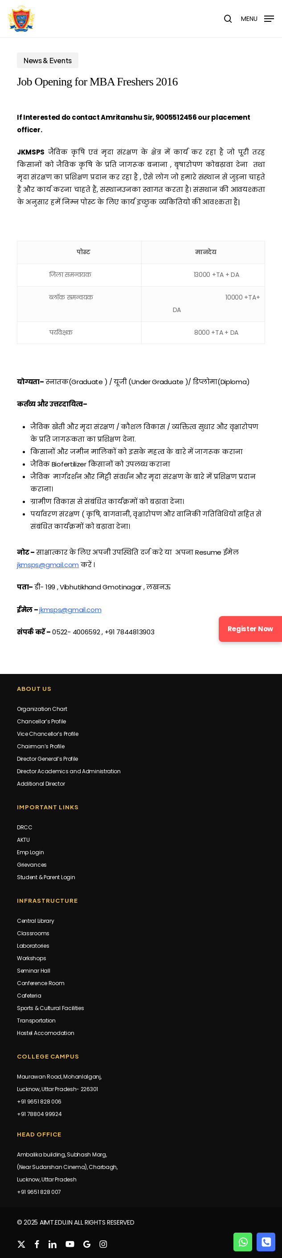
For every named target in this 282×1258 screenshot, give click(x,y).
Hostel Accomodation (45, 1033)
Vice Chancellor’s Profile (47, 734)
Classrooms (33, 933)
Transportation (36, 1020)
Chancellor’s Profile (41, 721)
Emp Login (30, 852)
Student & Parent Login (46, 877)
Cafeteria (29, 995)
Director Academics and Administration (69, 771)
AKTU (23, 840)
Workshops (31, 958)
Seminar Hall (33, 970)
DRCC (25, 827)
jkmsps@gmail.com (48, 564)
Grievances (32, 864)
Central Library (35, 921)
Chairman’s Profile (41, 746)
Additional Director (41, 783)
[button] (257, 18)
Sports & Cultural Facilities (50, 1008)
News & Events (48, 60)
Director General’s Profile (47, 759)
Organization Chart (42, 709)
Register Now (250, 628)
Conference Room (41, 983)
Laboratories (33, 946)
